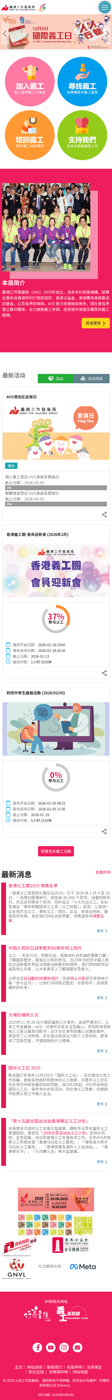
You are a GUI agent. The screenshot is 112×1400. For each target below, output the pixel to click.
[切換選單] (105, 7)
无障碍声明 (58, 1372)
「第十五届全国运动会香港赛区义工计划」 (49, 1121)
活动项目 (92, 378)
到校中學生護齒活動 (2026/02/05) (35, 693)
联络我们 (54, 1367)
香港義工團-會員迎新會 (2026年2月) (37, 534)
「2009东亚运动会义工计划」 (64, 1133)
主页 (18, 1367)
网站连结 (34, 1367)
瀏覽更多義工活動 (56, 851)
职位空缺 (36, 1372)
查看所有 (103, 872)
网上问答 (77, 978)
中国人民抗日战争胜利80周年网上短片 (45, 948)
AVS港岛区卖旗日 (21, 397)
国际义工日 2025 (24, 1067)
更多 (102, 930)
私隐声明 (74, 1367)
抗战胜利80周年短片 (41, 978)
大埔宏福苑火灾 (23, 1014)
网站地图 (80, 1372)
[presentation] (5, 33)
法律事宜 (94, 1367)
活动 (56, 378)
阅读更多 (96, 323)
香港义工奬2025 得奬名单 (33, 885)
